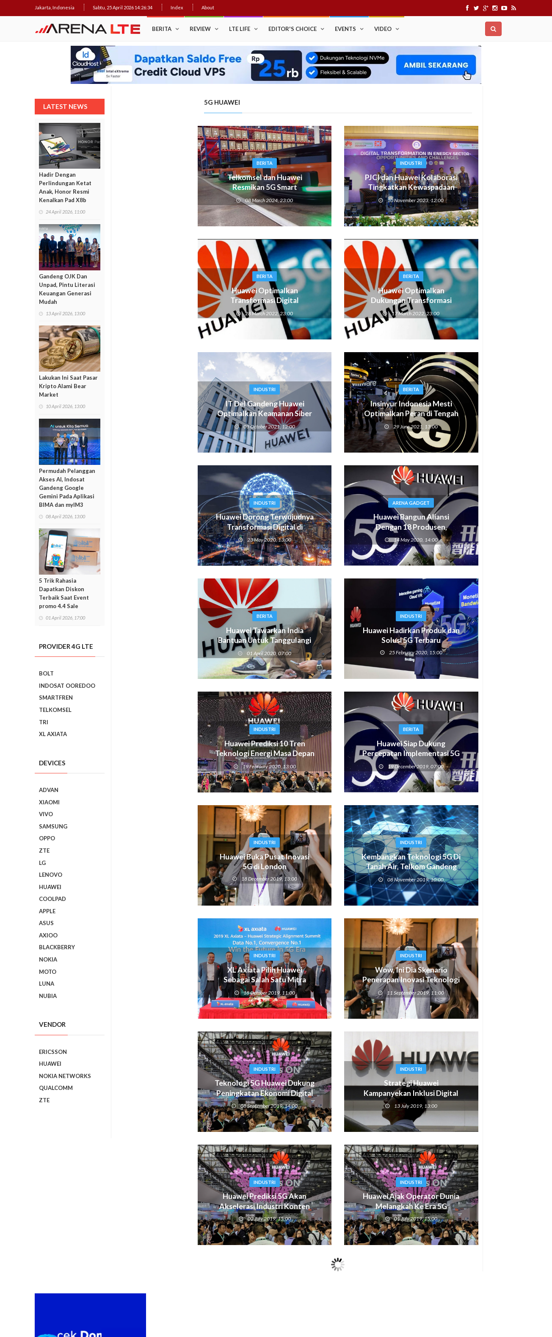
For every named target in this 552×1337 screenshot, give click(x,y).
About (207, 7)
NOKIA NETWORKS (65, 1076)
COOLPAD (52, 898)
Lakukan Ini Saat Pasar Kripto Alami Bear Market (68, 386)
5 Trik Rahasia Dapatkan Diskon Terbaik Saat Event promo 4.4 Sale (64, 593)
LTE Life (239, 28)
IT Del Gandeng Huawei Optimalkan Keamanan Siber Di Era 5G (182, 414)
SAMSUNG (53, 826)
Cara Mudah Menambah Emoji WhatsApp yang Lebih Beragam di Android (477, 448)
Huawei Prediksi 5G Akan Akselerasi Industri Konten (182, 1201)
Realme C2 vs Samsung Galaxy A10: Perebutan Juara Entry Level (475, 729)
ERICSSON (53, 1051)
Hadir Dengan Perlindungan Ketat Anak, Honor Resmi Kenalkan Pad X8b (65, 187)
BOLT (46, 673)
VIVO (46, 814)
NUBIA (48, 995)
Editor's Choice (292, 28)
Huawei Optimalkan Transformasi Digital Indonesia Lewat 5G (182, 301)
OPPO (47, 838)
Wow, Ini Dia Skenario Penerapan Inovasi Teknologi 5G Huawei (328, 980)
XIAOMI (49, 802)
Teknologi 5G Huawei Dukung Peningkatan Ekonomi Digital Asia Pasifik (182, 1093)
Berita (161, 28)
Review (200, 28)
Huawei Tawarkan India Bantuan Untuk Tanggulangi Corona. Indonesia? (182, 641)
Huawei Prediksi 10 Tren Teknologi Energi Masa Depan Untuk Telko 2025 (182, 754)
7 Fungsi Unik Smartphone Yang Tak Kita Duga (480, 840)
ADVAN (48, 790)
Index (177, 7)
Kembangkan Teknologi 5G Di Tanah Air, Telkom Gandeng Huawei (328, 867)
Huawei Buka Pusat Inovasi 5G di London (182, 862)
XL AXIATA (53, 734)
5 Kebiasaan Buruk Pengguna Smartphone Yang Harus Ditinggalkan (478, 922)
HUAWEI (50, 887)
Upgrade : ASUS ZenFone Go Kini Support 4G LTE (476, 406)
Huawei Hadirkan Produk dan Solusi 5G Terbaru (328, 635)
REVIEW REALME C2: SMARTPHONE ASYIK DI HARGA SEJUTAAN (477, 767)
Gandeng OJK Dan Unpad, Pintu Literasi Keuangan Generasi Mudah (67, 289)
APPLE (47, 911)
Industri (328, 163)
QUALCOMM (56, 1087)
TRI (43, 722)
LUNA (46, 983)
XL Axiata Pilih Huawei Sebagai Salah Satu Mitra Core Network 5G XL (182, 980)
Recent (490, 347)
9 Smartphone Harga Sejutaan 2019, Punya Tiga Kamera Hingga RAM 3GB (480, 960)
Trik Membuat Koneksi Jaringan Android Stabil (474, 369)
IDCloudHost (258, 1298)
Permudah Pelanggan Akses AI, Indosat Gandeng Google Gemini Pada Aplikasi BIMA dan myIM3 (67, 487)
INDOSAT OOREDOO (67, 685)
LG (42, 862)
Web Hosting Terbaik (217, 1298)
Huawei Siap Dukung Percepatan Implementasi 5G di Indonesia (328, 754)
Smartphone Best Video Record (462, 623)
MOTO (47, 971)
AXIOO (48, 935)
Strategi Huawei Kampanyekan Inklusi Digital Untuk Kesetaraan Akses (329, 1093)
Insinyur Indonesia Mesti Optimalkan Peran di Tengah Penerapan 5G (328, 414)
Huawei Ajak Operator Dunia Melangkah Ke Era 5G (328, 1201)
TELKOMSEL (55, 709)
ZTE (44, 850)
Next (511, 628)
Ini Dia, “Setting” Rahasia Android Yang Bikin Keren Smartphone (477, 522)
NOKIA (48, 959)
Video (383, 28)
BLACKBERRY (57, 947)
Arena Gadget (328, 503)
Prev (412, 628)
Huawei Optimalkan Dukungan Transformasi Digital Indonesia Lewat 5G (328, 301)
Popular (434, 347)
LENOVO (50, 874)
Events (345, 28)
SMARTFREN (56, 697)
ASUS (46, 923)
